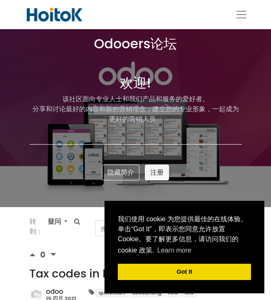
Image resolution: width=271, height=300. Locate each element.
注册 (157, 172)
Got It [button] (184, 271)
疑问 (55, 221)
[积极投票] (35, 255)
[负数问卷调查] (53, 255)
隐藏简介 (120, 172)
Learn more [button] (174, 250)
